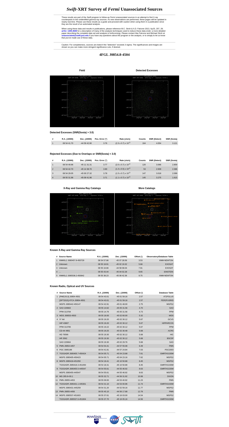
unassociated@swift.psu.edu (75, 35)
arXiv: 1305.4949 (69, 31)
